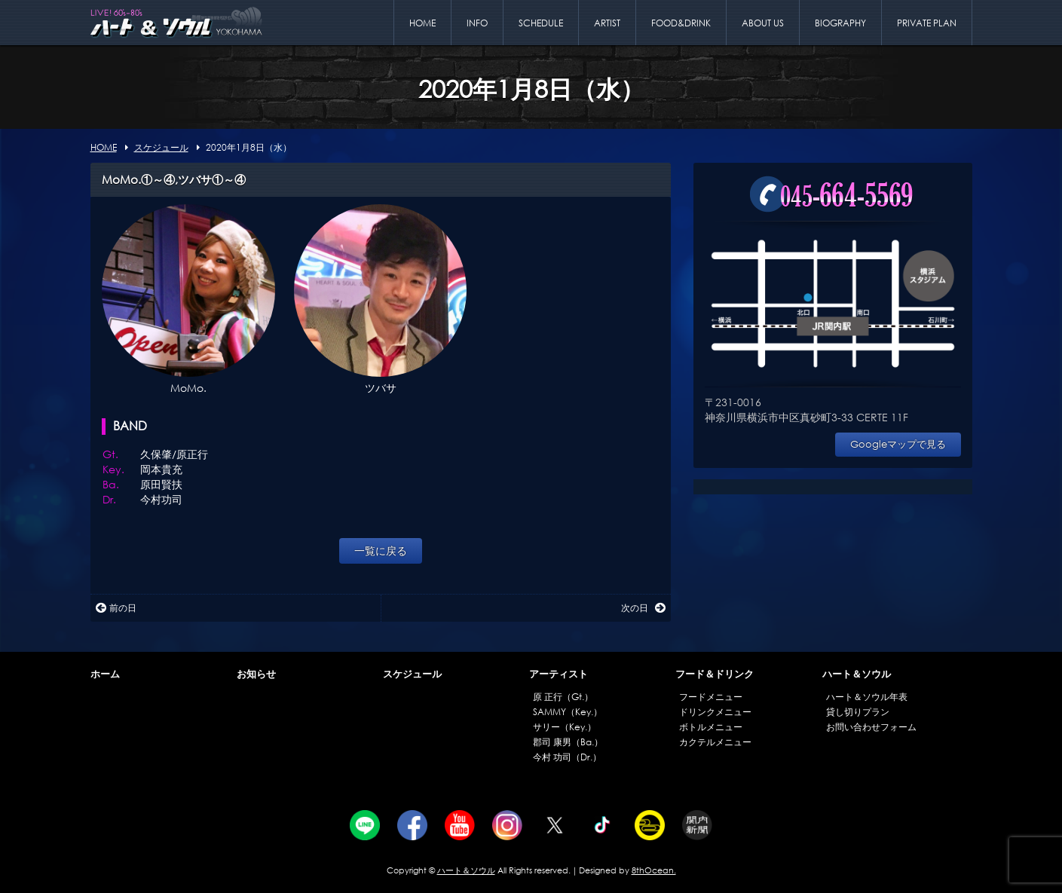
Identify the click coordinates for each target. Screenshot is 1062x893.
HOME (422, 23)
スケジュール (412, 674)
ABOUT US (763, 23)
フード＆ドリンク (714, 674)
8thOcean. (654, 870)
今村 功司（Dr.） (567, 757)
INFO (477, 23)
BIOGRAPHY (840, 23)
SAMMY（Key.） (567, 711)
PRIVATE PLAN (926, 23)
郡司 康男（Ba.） (568, 742)
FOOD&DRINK (681, 23)
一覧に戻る (380, 550)
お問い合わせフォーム (871, 726)
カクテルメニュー (715, 742)
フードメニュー (710, 696)
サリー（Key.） (564, 726)
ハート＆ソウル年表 (866, 696)
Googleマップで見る (898, 444)
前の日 (116, 607)
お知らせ (256, 674)
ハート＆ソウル (856, 674)
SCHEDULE (541, 23)
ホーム (105, 674)
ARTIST (607, 23)
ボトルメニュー (710, 726)
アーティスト (558, 674)
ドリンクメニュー (715, 711)
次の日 (643, 607)
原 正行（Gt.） (563, 696)
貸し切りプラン (857, 711)
